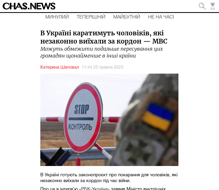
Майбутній (126, 17)
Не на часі (161, 17)
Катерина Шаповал (59, 67)
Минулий (57, 17)
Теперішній (91, 17)
